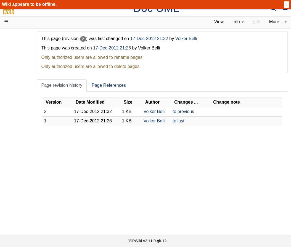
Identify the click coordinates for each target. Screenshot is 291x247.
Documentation (30, 93)
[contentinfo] (238, 22)
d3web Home (17, 34)
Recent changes (31, 206)
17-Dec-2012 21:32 (179, 38)
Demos (22, 106)
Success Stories (31, 56)
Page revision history (91, 85)
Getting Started (30, 125)
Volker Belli (215, 38)
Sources (23, 150)
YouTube (24, 181)
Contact (22, 219)
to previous (197, 111)
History (22, 62)
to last (192, 121)
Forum (21, 175)
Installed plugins (31, 213)
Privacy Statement (33, 225)
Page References (138, 85)
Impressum (45, 219)
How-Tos (23, 131)
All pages (24, 200)
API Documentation (34, 144)
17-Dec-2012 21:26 (141, 48)
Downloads (26, 50)
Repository (25, 156)
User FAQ (25, 100)
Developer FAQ (30, 137)
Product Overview (32, 43)
